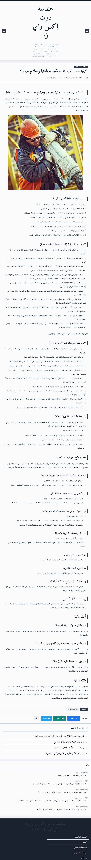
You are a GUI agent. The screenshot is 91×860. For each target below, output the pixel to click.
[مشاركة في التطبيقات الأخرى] (36, 718)
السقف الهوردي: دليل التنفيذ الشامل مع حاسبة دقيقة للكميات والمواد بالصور (59, 784)
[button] (73, 718)
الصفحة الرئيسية (80, 837)
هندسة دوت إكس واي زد (45, 22)
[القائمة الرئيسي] (87, 31)
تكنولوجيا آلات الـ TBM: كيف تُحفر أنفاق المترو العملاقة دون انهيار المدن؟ (59, 736)
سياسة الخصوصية (80, 853)
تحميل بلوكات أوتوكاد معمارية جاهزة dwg (72, 775)
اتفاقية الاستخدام (80, 847)
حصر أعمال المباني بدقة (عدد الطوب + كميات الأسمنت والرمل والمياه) (62, 792)
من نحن (84, 858)
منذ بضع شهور (80, 772)
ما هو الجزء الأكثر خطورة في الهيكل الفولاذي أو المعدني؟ (65, 753)
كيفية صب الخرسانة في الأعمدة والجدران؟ (64, 334)
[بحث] (4, 31)
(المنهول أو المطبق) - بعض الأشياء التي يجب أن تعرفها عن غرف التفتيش (61, 809)
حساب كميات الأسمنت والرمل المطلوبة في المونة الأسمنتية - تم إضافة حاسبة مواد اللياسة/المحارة (52, 801)
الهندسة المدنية (81, 67)
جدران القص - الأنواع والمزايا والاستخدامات (69, 747)
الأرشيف (84, 842)
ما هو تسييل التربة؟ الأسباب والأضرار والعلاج (68, 742)
